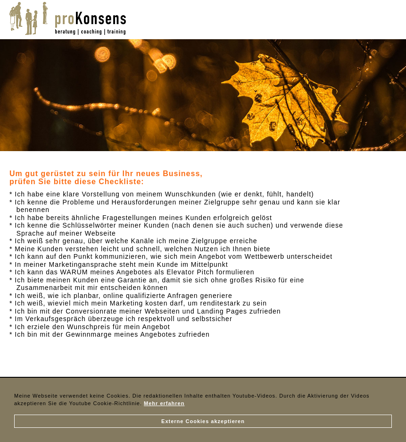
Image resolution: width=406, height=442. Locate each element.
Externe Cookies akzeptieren (203, 421)
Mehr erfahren (164, 403)
